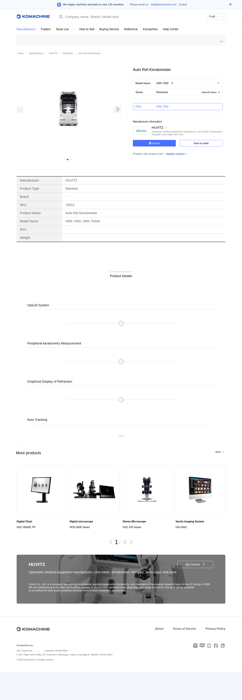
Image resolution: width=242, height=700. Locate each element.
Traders (46, 29)
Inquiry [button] (154, 171)
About (159, 657)
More (218, 480)
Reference (131, 29)
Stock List (62, 29)
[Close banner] (230, 4)
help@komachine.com (164, 4)
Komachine (150, 29)
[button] (183, 112)
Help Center (171, 29)
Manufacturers (26, 29)
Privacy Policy (215, 657)
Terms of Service (184, 657)
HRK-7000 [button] (162, 111)
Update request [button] (175, 182)
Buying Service (109, 29)
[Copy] (183, 4)
